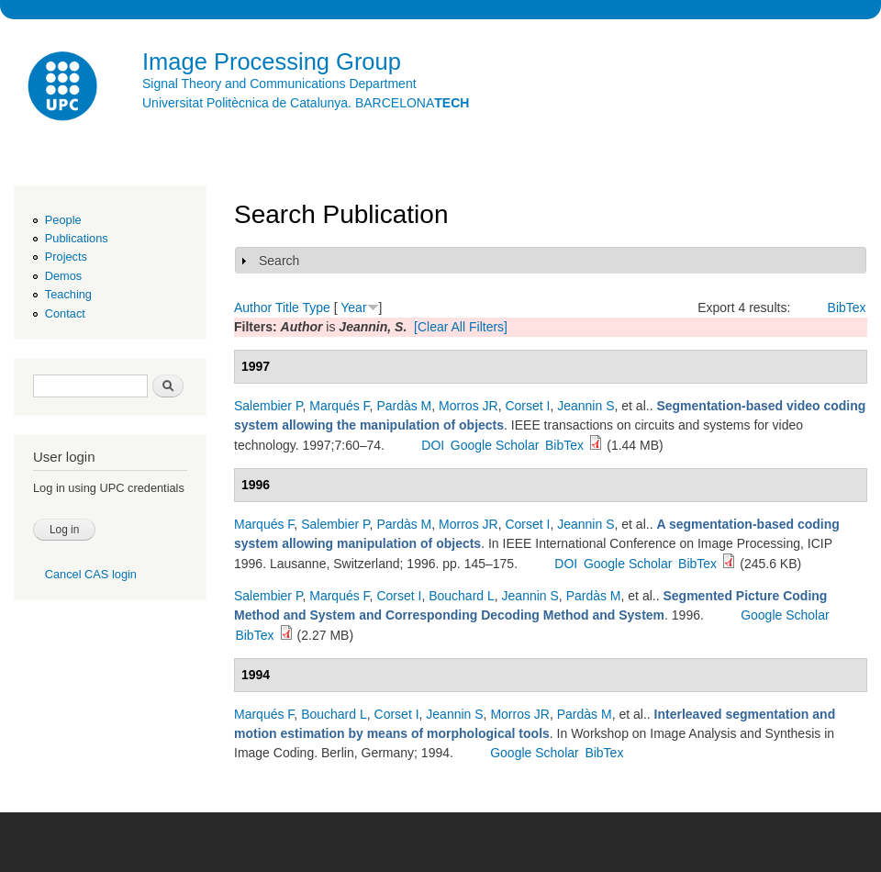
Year (353, 307)
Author (253, 307)
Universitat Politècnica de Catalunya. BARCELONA (305, 102)
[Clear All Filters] (460, 326)
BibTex (847, 307)
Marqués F (339, 405)
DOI (432, 445)
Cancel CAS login (91, 574)
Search (279, 260)
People (63, 220)
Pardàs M (403, 405)
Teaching (68, 294)
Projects (66, 256)
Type (315, 307)
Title (287, 307)
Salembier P (268, 405)
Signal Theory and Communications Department (279, 83)
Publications (76, 238)
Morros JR (468, 405)
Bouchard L (462, 595)
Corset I (527, 405)
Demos (63, 276)
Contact (65, 313)
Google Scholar (495, 445)
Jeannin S (585, 405)
